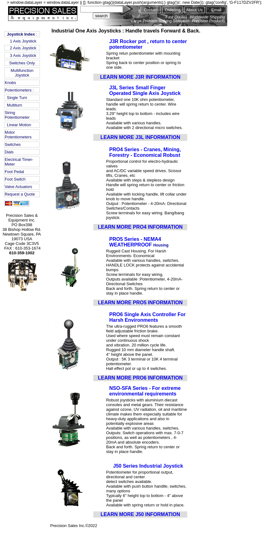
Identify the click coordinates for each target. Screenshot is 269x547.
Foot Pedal (14, 171)
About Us (194, 9)
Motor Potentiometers (18, 134)
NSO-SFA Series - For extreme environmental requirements (145, 390)
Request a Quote (20, 194)
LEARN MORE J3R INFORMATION (140, 77)
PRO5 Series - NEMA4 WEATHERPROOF (135, 241)
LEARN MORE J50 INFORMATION (140, 514)
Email (216, 9)
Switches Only (22, 63)
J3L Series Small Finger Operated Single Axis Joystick (145, 90)
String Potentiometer (17, 115)
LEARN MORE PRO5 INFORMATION (140, 302)
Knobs (10, 82)
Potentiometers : (19, 90)
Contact (151, 9)
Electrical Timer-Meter (19, 162)
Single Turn (16, 97)
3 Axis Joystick (22, 55)
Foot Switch (15, 179)
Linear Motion (18, 124)
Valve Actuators (18, 186)
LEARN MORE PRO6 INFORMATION (140, 377)
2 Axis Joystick (22, 48)
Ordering (172, 9)
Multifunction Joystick (22, 72)
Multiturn (13, 105)
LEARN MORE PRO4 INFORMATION (140, 227)
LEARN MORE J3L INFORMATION (140, 137)
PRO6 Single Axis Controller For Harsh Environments (147, 317)
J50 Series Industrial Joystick (148, 466)
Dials (9, 152)
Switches (13, 144)
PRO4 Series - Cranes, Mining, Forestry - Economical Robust (145, 152)
